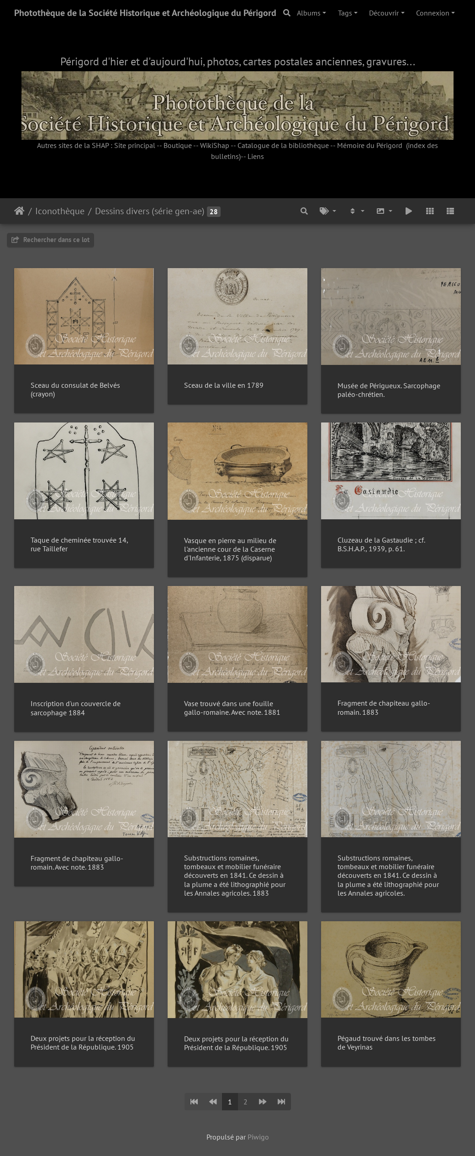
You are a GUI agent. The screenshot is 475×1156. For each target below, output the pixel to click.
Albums (309, 12)
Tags (345, 12)
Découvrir (384, 12)
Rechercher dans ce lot (50, 239)
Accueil (19, 211)
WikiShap (214, 145)
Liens (256, 156)
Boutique (178, 145)
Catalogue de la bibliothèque (283, 145)
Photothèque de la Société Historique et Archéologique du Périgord (145, 13)
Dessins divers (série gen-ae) (150, 211)
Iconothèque (59, 211)
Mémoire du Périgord (369, 145)
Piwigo (258, 1136)
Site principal (134, 145)
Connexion (432, 12)
